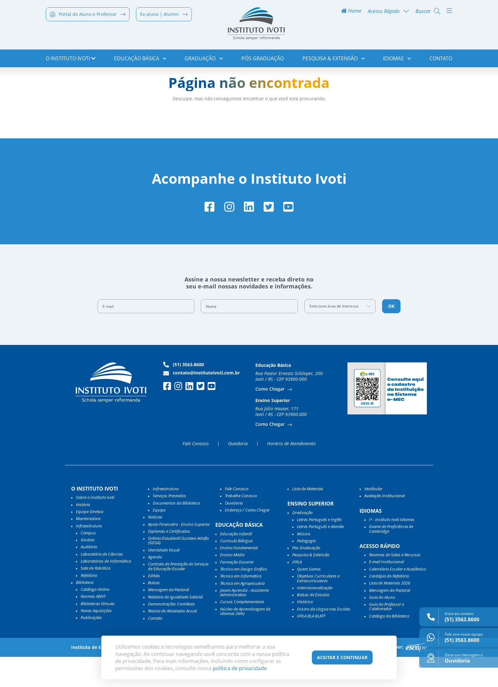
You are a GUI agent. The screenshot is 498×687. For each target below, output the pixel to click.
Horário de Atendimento (291, 474)
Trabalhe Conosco (241, 526)
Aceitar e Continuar (342, 657)
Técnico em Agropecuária (242, 613)
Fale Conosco (196, 474)
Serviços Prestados (169, 526)
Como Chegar (270, 419)
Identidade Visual (163, 580)
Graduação (204, 60)
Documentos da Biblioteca (176, 533)
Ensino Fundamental (239, 578)
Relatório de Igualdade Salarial (175, 627)
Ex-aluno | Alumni (164, 16)
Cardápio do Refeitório (389, 606)
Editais (154, 606)
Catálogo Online (95, 619)
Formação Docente (236, 592)
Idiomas (397, 60)
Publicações (91, 647)
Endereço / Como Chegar (247, 540)
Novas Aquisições (96, 640)
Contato (440, 60)
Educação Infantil (236, 563)
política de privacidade (240, 668)
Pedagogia (306, 571)
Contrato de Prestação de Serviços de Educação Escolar (178, 596)
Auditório (89, 577)
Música (303, 563)
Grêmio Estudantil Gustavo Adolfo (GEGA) (178, 570)
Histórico (305, 632)
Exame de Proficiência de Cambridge (391, 559)
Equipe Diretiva (89, 541)
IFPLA (297, 592)
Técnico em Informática (240, 606)
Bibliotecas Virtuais (98, 633)
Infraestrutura (165, 519)
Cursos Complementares (242, 632)
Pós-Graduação (262, 60)
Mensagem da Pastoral (168, 620)
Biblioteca (84, 612)
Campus (88, 563)
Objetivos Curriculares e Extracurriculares (318, 608)
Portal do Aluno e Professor (87, 16)
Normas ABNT (93, 626)
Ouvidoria (238, 474)
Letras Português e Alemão (320, 556)
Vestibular (373, 519)
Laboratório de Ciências (102, 584)
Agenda (155, 587)
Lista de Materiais (307, 519)
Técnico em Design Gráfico (243, 599)
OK (391, 336)
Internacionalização (315, 618)
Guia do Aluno (382, 627)
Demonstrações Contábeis (171, 634)
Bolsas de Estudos (313, 625)
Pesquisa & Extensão (333, 60)
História (83, 534)
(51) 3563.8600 (183, 395)
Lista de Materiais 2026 (389, 613)
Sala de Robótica (95, 598)
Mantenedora (88, 548)
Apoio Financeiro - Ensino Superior (179, 554)
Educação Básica (140, 60)
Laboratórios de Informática (106, 591)
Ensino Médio (232, 585)
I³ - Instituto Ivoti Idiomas (391, 549)
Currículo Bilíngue (236, 571)
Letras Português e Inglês (319, 549)
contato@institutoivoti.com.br (201, 403)
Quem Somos (309, 599)
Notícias (155, 547)
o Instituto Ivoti (71, 60)
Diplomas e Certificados (169, 561)
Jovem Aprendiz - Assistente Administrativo (244, 622)
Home (351, 13)
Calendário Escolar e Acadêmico (397, 599)
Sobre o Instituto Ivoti (95, 527)
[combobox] (340, 336)
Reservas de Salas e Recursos (395, 585)
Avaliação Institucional (384, 526)
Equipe (159, 540)
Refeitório (89, 605)
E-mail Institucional (386, 592)
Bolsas (154, 613)
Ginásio (87, 570)
